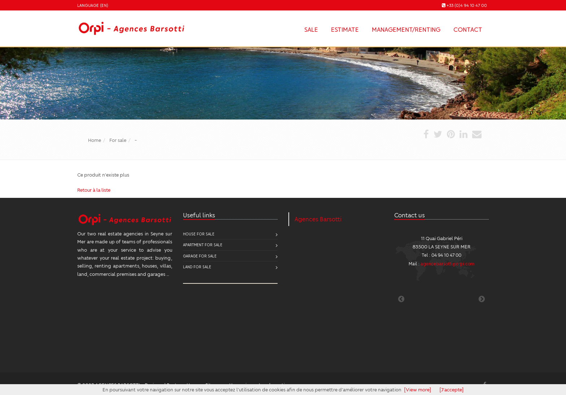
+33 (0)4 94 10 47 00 (467, 5)
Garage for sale (200, 255)
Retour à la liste (93, 190)
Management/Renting (406, 29)
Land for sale (197, 266)
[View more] (417, 389)
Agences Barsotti (318, 219)
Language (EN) (92, 5)
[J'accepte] (451, 389)
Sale (311, 29)
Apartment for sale (202, 244)
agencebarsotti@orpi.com (447, 263)
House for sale (198, 233)
